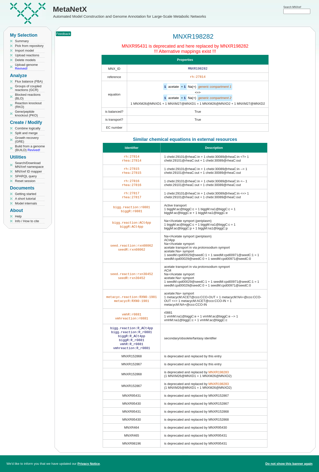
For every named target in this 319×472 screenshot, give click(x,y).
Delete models (25, 60)
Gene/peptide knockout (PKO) (26, 113)
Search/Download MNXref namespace (29, 165)
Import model (24, 50)
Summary (22, 41)
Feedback (63, 34)
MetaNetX (70, 9)
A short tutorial (25, 198)
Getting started (25, 194)
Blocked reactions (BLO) (28, 96)
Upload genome (26, 66)
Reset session (25, 181)
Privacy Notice (89, 464)
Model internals (26, 203)
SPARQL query (26, 176)
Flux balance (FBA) (29, 81)
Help (18, 216)
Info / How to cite (27, 221)
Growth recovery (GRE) (27, 139)
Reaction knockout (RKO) (28, 105)
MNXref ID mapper (28, 171)
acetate (173, 88)
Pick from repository (29, 46)
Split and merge (26, 133)
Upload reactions (27, 55)
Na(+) (192, 88)
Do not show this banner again (289, 464)
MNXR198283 (218, 379)
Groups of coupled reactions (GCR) (28, 88)
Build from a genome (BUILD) (30, 148)
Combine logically (27, 128)
